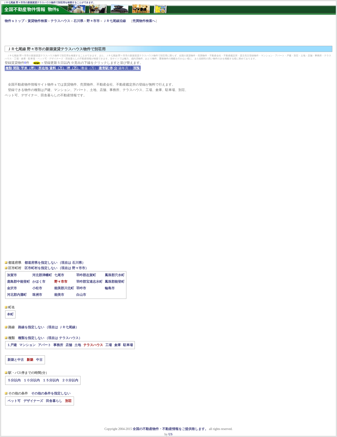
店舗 (69, 345)
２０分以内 (70, 380)
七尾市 (59, 275)
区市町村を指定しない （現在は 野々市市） (56, 268)
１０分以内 (31, 380)
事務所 (58, 345)
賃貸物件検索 (37, 21)
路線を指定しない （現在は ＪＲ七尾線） (48, 327)
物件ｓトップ (14, 21)
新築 (30, 359)
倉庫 (117, 345)
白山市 (81, 294)
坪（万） (73, 68)
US (170, 434)
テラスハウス (60, 21)
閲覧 (136, 68)
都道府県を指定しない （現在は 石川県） (55, 262)
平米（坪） (29, 68)
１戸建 (12, 345)
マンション (27, 345)
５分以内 (14, 380)
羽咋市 (81, 288)
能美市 (59, 294)
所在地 (43, 68)
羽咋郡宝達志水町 (89, 281)
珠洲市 (37, 294)
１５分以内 (51, 380)
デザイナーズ (33, 401)
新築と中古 (15, 359)
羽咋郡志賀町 (86, 275)
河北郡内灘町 (17, 294)
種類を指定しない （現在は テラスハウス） (50, 338)
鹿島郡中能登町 (18, 281)
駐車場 (128, 345)
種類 (8, 68)
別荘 (68, 401)
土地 (77, 345)
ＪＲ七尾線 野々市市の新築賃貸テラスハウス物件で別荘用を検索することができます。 (49, 2)
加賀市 (12, 275)
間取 (16, 68)
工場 (108, 345)
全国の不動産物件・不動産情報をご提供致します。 (170, 429)
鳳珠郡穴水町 (115, 275)
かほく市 (38, 281)
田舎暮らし (54, 401)
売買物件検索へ (143, 21)
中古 (39, 359)
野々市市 (93, 21)
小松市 (37, 288)
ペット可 (14, 401)
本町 (10, 314)
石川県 (78, 21)
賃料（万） (57, 68)
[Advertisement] (90, 34)
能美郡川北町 (64, 288)
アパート (44, 345)
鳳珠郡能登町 (115, 281)
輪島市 (110, 288)
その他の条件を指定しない (50, 393)
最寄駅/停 (106, 68)
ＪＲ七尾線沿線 (114, 21)
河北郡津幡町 (42, 275)
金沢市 (12, 288)
